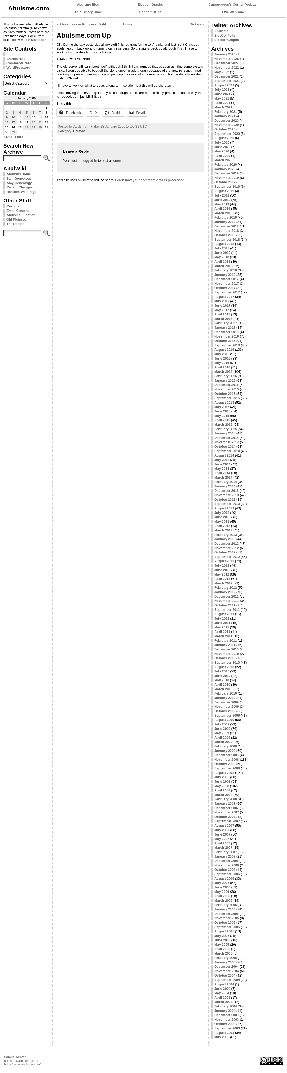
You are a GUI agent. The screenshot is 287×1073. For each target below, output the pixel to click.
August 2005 (224, 931)
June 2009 (222, 729)
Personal (79, 131)
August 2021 (224, 85)
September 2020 (227, 134)
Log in (11, 54)
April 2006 (222, 896)
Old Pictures (16, 219)
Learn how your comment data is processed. (150, 180)
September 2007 (227, 821)
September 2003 (227, 1028)
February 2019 (225, 217)
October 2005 (224, 922)
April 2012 (222, 579)
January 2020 (224, 169)
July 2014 (221, 460)
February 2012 (225, 588)
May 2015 (221, 416)
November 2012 (226, 548)
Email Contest (17, 211)
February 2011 (225, 640)
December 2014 (226, 438)
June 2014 (222, 464)
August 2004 (224, 984)
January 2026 (224, 54)
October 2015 (224, 394)
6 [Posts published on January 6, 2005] (33, 112)
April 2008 (222, 790)
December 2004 (226, 967)
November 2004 (226, 971)
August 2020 (224, 138)
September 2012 (227, 557)
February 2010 (225, 693)
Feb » (19, 137)
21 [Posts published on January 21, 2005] (40, 122)
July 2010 (221, 671)
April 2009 (222, 737)
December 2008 (226, 755)
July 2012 (221, 565)
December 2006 (226, 861)
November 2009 (226, 707)
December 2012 (226, 543)
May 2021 (221, 98)
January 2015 (224, 433)
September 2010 (227, 662)
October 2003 (224, 1024)
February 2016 (225, 376)
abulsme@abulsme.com (21, 1061)
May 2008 (221, 786)
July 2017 (221, 301)
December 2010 (226, 649)
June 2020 (222, 147)
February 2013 (225, 535)
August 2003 (224, 1033)
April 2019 (222, 209)
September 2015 (227, 398)
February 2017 (225, 323)
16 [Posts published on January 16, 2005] (6, 122)
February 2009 (225, 746)
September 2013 (227, 504)
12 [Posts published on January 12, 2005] (27, 117)
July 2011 (221, 618)
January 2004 (224, 1011)
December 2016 (226, 332)
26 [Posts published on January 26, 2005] (27, 127)
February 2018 (225, 270)
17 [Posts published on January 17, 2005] (13, 122)
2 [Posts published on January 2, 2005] (7, 112)
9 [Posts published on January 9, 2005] (7, 117)
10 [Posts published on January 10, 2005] (13, 117)
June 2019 (222, 200)
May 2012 (221, 574)
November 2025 (226, 59)
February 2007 (225, 852)
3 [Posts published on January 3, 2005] (13, 112)
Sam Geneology (19, 178)
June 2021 (222, 94)
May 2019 (221, 204)
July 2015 (221, 407)
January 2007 (224, 856)
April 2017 (222, 314)
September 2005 (227, 927)
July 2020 (221, 142)
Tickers (196, 24)
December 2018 (226, 226)
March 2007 (223, 848)
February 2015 (225, 429)
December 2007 (226, 808)
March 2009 (223, 742)
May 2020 (221, 151)
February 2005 (225, 958)
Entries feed (15, 59)
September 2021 (227, 81)
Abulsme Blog (88, 4)
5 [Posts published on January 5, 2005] (27, 112)
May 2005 (221, 944)
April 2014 (222, 473)
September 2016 (227, 345)
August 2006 (224, 878)
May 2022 (221, 72)
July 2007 (221, 830)
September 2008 (227, 768)
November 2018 (226, 231)
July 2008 (221, 777)
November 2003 (226, 1019)
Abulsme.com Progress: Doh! (82, 24)
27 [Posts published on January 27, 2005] (33, 127)
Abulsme (221, 31)
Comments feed (18, 63)
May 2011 (221, 627)
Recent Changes (19, 187)
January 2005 (224, 962)
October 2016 (224, 341)
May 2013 (221, 521)
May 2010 (221, 680)
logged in (89, 161)
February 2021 (225, 112)
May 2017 (221, 310)
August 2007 (224, 825)
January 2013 (224, 539)
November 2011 (226, 601)
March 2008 (223, 795)
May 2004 (221, 993)
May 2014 (221, 469)
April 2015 (222, 420)
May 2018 (221, 257)
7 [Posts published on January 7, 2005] (40, 112)
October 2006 (224, 870)
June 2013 (222, 517)
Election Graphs (150, 4)
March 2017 (223, 319)
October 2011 (224, 605)
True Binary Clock (88, 12)
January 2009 (224, 751)
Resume (12, 206)
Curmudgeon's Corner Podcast (233, 4)
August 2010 (224, 667)
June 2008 (222, 781)
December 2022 (226, 63)
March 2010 (223, 689)
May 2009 (221, 733)
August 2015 (224, 402)
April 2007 (222, 843)
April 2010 (222, 684)
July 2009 (221, 724)
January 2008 (224, 803)
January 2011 (224, 645)
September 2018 (227, 239)
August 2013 (224, 508)
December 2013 (226, 491)
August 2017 (224, 297)
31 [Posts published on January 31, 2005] (13, 132)
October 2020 (224, 129)
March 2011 (223, 636)
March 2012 (223, 583)
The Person (15, 224)
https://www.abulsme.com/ (22, 1064)
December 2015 (226, 385)
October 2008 (224, 764)
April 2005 (222, 949)
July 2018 (221, 248)
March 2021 (223, 107)
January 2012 (224, 592)
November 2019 (226, 178)
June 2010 (222, 676)
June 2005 (222, 940)
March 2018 (223, 266)
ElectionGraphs (226, 40)
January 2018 (224, 275)
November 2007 (226, 812)
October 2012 (224, 552)
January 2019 (224, 222)
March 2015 (223, 424)
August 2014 (224, 455)
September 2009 (227, 715)
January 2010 (224, 698)
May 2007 (221, 839)
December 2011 (226, 596)
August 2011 (224, 614)
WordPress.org (18, 67)
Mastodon (38, 40)
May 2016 (221, 363)
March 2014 (223, 477)
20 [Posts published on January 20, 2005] (33, 122)
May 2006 (221, 892)
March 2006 (223, 900)
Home (127, 24)
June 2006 (222, 887)
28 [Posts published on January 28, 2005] (40, 127)
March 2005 (223, 953)
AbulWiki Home (18, 174)
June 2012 (222, 570)
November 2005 (226, 918)
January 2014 (224, 486)
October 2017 (224, 288)
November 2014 (226, 442)
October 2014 (224, 446)
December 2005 (226, 914)
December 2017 (226, 279)
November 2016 (226, 336)
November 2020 (226, 125)
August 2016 (224, 350)
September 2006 (227, 874)
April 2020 (222, 156)
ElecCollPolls (224, 35)
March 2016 (223, 372)
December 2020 (226, 120)
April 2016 (222, 367)
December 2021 (226, 76)
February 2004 (225, 1006)
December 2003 (226, 1015)
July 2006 (221, 883)
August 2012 (224, 561)
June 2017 (222, 305)
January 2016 (224, 380)
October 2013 (224, 499)
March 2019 (223, 213)
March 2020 (223, 160)
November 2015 (226, 389)
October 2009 (224, 711)
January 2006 (224, 909)
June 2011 (222, 623)
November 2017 (226, 283)
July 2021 (221, 90)
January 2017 (224, 327)
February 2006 (225, 905)
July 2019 (221, 195)
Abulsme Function (21, 215)
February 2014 (225, 482)
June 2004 (222, 989)
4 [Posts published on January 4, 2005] (19, 112)
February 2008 (225, 799)
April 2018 (222, 261)
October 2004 (224, 975)
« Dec (7, 137)
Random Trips (150, 12)
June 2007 (222, 834)
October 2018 (224, 235)
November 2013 (226, 495)
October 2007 (224, 817)
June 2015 (222, 411)
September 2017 (227, 292)
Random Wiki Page (21, 192)
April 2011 (222, 632)
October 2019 (224, 182)
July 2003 (221, 1037)
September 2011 (227, 610)
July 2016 (221, 354)
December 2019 (226, 173)
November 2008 (226, 759)
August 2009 (224, 720)
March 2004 (223, 1002)
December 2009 (226, 702)
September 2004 (227, 980)
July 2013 (221, 513)
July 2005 (221, 936)
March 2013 (223, 530)
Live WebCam (233, 12)
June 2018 (222, 253)
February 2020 (225, 164)
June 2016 (222, 358)
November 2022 (226, 67)
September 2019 (227, 186)
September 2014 (227, 451)
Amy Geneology (19, 183)
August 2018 (224, 244)
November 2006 (226, 865)
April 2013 (222, 526)
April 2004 (222, 997)
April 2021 (222, 103)
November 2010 (226, 654)
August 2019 (224, 191)
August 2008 (224, 773)
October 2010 (224, 658)
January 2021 (224, 116)
